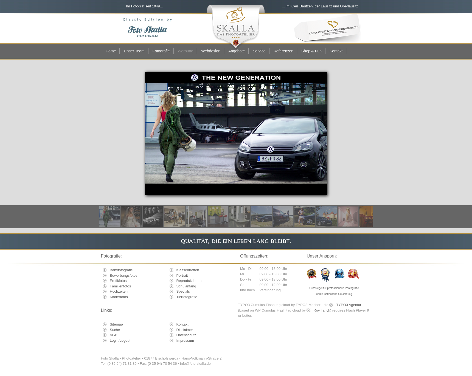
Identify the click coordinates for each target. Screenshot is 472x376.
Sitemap (116, 324)
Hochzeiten (119, 291)
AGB (113, 335)
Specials (183, 291)
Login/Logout (120, 340)
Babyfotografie (121, 270)
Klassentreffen (187, 270)
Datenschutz (186, 335)
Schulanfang (186, 286)
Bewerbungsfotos (123, 275)
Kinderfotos (119, 297)
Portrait (182, 275)
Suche (115, 330)
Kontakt (182, 324)
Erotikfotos (118, 281)
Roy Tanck (321, 310)
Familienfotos (120, 286)
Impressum (185, 340)
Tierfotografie (186, 297)
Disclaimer (184, 330)
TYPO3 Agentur (348, 305)
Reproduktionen (189, 281)
